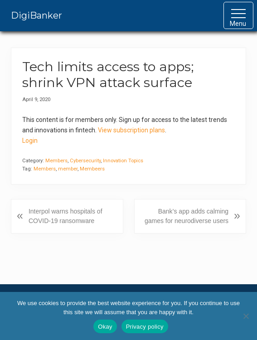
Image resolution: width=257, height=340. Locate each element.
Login (30, 140)
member (68, 169)
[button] (238, 15)
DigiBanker (36, 15)
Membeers (92, 169)
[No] (245, 316)
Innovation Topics (123, 161)
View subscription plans (131, 130)
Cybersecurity (85, 161)
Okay (105, 326)
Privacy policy (145, 326)
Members (56, 161)
